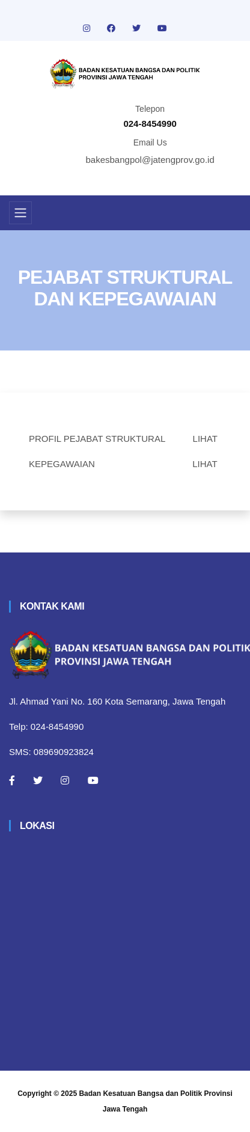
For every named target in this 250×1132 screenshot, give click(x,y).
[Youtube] (93, 780)
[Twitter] (37, 780)
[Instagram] (65, 780)
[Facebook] (12, 780)
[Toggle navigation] (20, 212)
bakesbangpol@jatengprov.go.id (150, 160)
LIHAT (205, 438)
